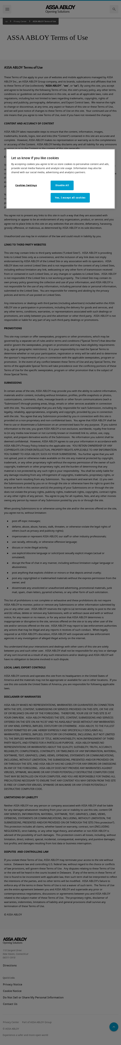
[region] (60, 179)
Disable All (62, 185)
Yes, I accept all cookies (70, 197)
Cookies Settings (26, 185)
